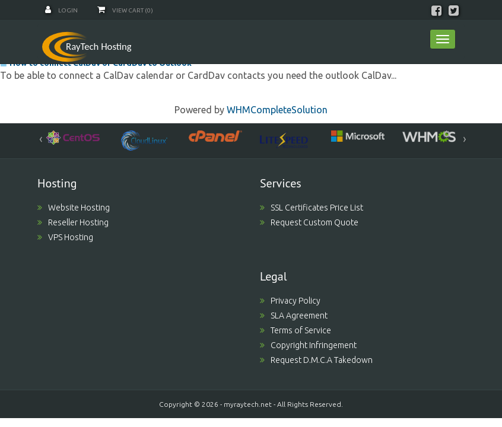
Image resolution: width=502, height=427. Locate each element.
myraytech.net (248, 404)
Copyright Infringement (308, 345)
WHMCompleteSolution (277, 109)
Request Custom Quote (309, 222)
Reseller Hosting (73, 222)
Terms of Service (295, 330)
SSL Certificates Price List (311, 207)
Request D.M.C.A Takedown (316, 360)
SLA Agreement (294, 315)
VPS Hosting (65, 237)
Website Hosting (73, 207)
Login (61, 10)
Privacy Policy (290, 300)
